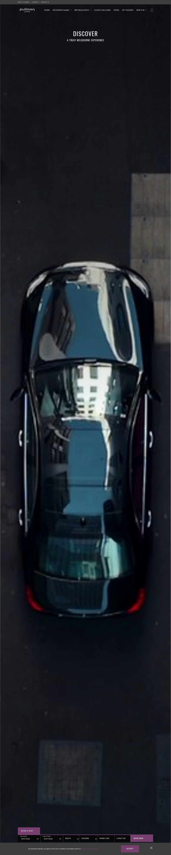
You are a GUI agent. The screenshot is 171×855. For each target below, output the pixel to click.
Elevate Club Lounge (102, 10)
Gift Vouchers (127, 10)
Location (35, 2)
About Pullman (23, 2)
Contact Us (45, 2)
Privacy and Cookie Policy (90, 849)
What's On (140, 10)
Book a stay (27, 831)
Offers (116, 10)
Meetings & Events (81, 10)
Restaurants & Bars (61, 10)
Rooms (47, 10)
